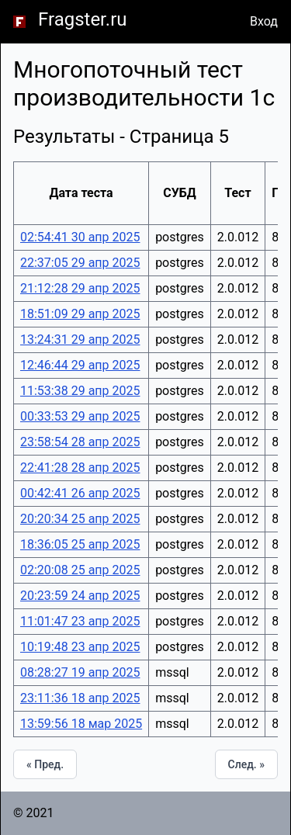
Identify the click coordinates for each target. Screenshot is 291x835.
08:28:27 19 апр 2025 (80, 672)
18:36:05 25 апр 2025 (80, 544)
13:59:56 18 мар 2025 (81, 723)
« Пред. (45, 764)
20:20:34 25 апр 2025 (80, 518)
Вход (264, 21)
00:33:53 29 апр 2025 (80, 416)
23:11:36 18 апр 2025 (80, 698)
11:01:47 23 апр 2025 (80, 621)
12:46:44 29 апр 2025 (80, 365)
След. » (246, 764)
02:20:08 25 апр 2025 (80, 570)
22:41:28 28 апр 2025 (80, 467)
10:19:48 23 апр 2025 (80, 646)
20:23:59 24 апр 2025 (80, 595)
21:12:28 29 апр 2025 (80, 288)
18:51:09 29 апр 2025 (80, 314)
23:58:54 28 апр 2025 (80, 442)
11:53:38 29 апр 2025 (80, 390)
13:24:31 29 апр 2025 (80, 339)
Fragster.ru (82, 19)
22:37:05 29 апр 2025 (80, 262)
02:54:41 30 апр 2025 (80, 237)
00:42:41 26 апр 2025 (80, 493)
